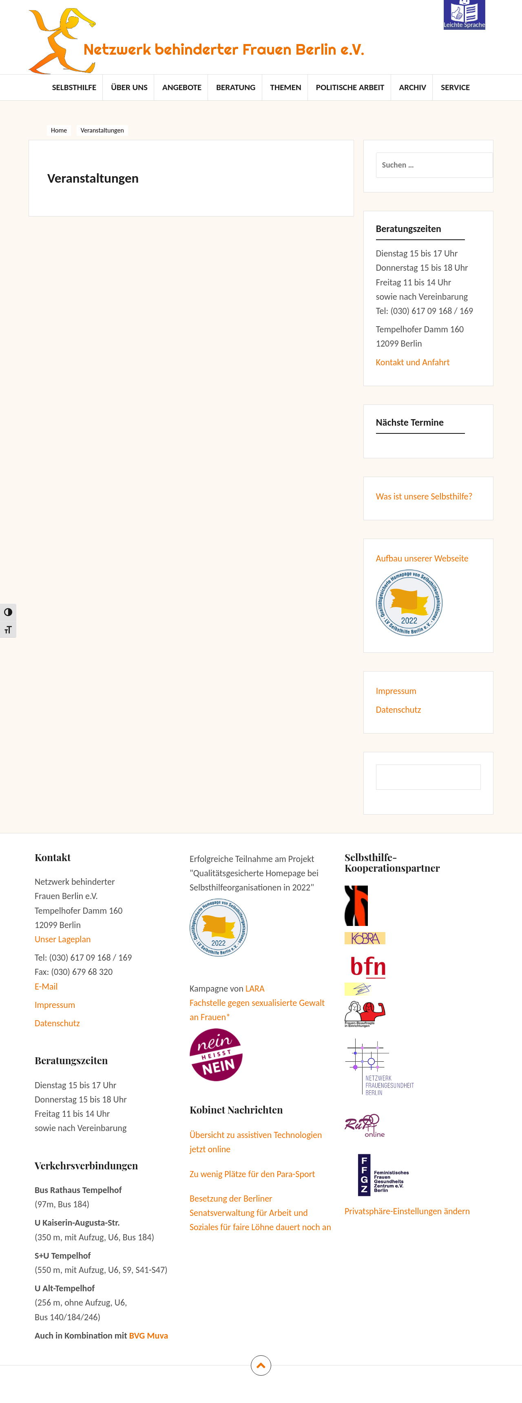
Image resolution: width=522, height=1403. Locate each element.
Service (455, 87)
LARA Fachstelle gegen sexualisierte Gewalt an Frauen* (257, 1003)
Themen (285, 87)
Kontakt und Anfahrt (413, 362)
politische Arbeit (350, 87)
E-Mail (46, 986)
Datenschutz (398, 709)
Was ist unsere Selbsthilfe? (424, 496)
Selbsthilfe (74, 87)
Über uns (129, 87)
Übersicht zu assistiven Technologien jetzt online (256, 1142)
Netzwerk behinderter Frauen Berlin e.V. (224, 49)
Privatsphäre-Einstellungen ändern (407, 1211)
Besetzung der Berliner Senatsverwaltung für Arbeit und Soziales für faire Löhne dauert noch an (260, 1213)
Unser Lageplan (63, 939)
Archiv (412, 87)
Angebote (181, 87)
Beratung (235, 87)
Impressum (396, 690)
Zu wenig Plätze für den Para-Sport (252, 1174)
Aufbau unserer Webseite (422, 558)
